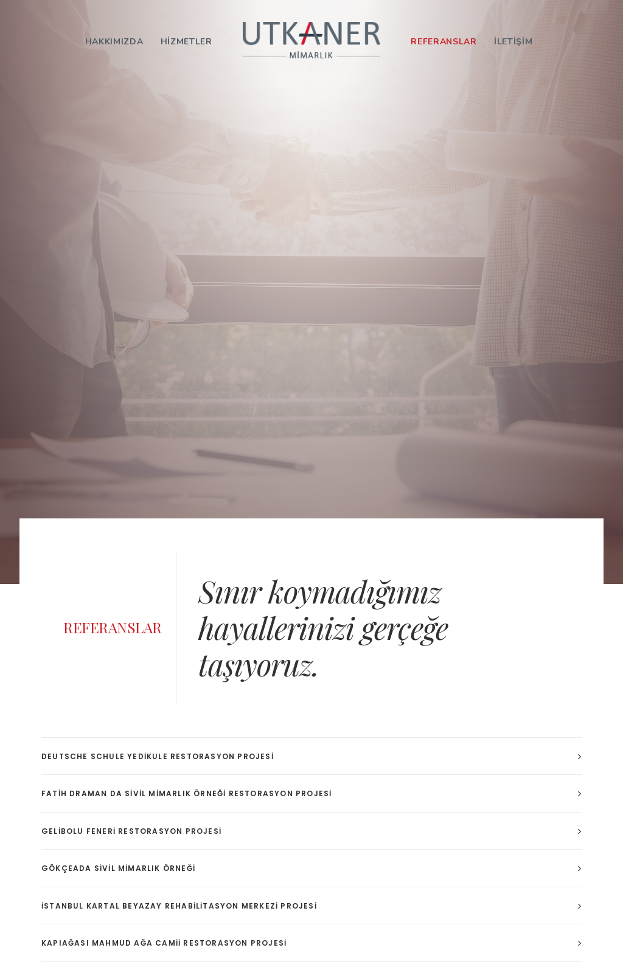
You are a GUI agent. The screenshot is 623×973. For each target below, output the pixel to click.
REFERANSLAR (444, 41)
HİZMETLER (186, 41)
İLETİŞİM (513, 41)
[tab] (311, 756)
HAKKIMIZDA (114, 41)
